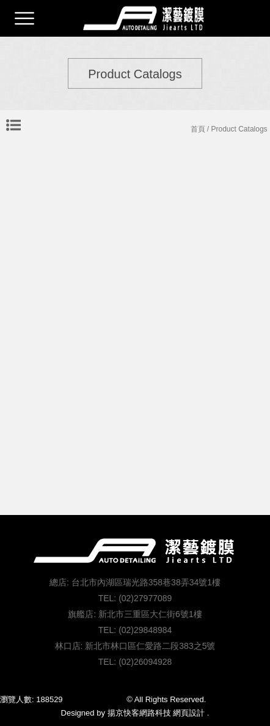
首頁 (198, 129)
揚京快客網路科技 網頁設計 (156, 712)
